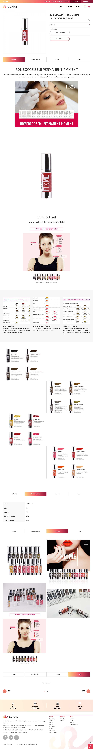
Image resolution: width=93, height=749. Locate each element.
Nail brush (52, 730)
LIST (47, 691)
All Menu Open (89, 6)
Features (13, 59)
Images (57, 59)
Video (79, 59)
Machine (72, 722)
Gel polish (52, 718)
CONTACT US (59, 39)
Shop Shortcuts (75, 1)
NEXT (83, 691)
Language (85, 1)
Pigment (72, 718)
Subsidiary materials (74, 724)
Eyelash (51, 720)
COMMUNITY (47, 1)
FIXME (78, 6)
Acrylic (51, 728)
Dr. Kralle (62, 718)
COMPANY (60, 1)
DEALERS (66, 1)
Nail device (52, 726)
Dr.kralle (69, 6)
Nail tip (51, 724)
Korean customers (60, 32)
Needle (72, 720)
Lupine (60, 6)
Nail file (51, 722)
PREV (9, 691)
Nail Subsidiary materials (54, 732)
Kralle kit (62, 720)
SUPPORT (54, 1)
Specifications (35, 59)
